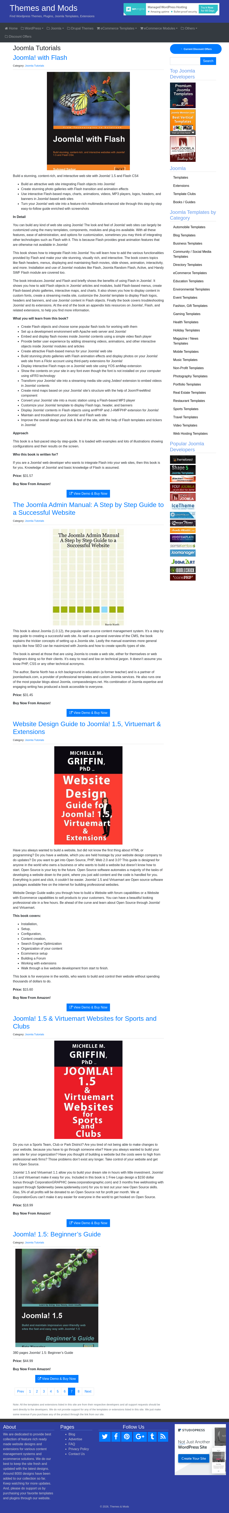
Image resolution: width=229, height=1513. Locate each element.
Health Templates (185, 322)
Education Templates (188, 281)
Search (208, 61)
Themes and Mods (43, 7)
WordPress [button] (31, 28)
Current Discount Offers (196, 49)
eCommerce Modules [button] (157, 28)
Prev (20, 1391)
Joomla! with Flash (40, 57)
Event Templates (185, 297)
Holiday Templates (186, 330)
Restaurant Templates (189, 401)
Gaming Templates (187, 314)
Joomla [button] (54, 28)
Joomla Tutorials (34, 65)
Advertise (75, 1439)
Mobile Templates (186, 351)
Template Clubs (184, 194)
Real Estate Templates (189, 392)
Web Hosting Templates (190, 433)
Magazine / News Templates (185, 341)
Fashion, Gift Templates (190, 305)
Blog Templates (184, 235)
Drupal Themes (80, 28)
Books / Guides (184, 202)
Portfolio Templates (187, 384)
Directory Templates (187, 265)
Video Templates (185, 425)
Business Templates (187, 243)
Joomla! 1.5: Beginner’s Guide (57, 1234)
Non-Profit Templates (188, 368)
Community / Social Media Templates (192, 254)
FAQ (72, 1444)
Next (88, 1391)
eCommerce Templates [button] (115, 28)
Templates (180, 177)
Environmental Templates (191, 289)
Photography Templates (190, 376)
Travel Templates (185, 417)
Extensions (181, 185)
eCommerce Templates (190, 273)
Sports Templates (185, 409)
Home (11, 28)
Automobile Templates (189, 227)
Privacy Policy (79, 1449)
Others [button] (188, 28)
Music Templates (185, 360)
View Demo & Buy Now (88, 493)
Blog (72, 1434)
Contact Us (77, 1454)
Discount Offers (18, 36)
